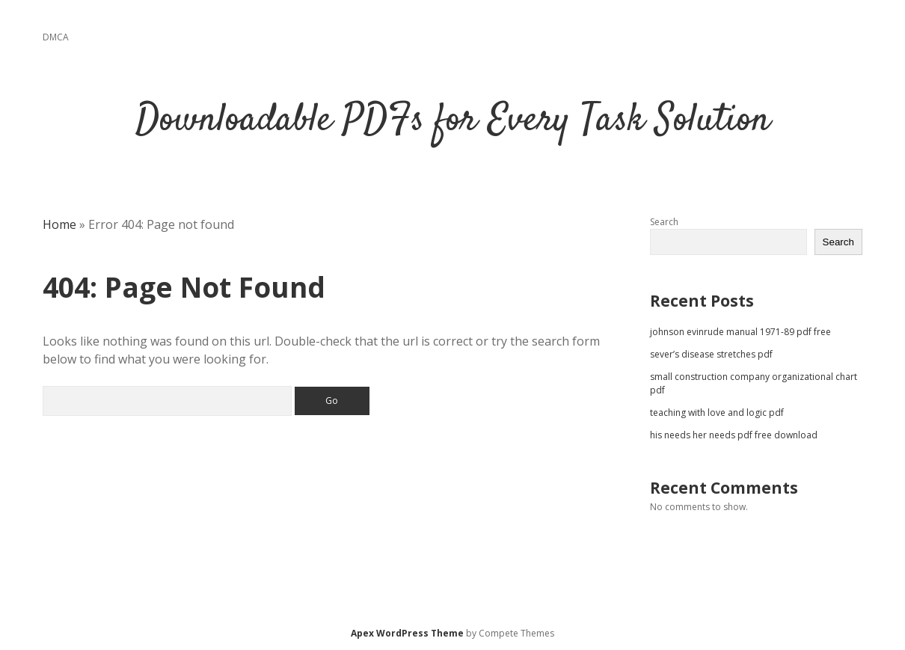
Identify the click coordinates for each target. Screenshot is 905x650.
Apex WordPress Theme (407, 633)
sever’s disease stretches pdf (711, 354)
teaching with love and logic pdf (717, 412)
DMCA (56, 37)
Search (664, 221)
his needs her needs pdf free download (733, 435)
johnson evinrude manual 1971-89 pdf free (740, 331)
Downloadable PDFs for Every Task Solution (452, 120)
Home (59, 224)
